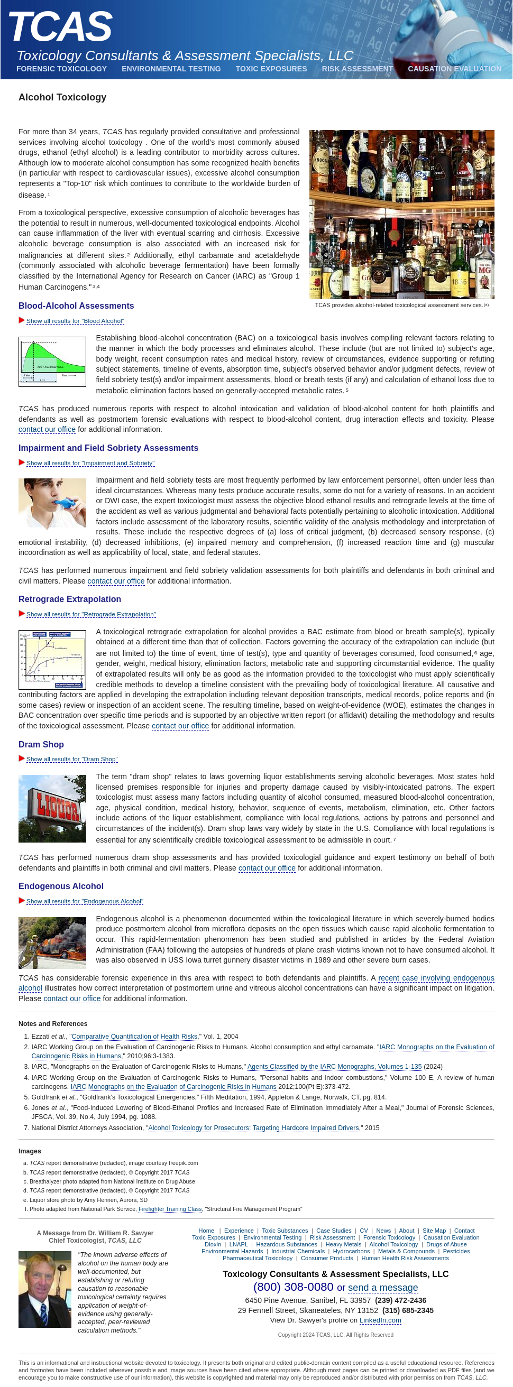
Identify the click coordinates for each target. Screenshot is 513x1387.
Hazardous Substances (286, 1244)
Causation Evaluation (454, 68)
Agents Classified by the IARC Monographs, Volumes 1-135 (335, 1066)
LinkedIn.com (380, 1320)
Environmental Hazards (232, 1251)
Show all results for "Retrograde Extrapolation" (91, 614)
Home (206, 1230)
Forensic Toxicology (61, 68)
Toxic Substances (285, 1230)
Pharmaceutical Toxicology (258, 1258)
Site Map (434, 1230)
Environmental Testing (171, 68)
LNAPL (239, 1244)
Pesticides (456, 1251)
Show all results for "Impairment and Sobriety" (90, 462)
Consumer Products (327, 1258)
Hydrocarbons (351, 1251)
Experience (239, 1230)
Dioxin (213, 1244)
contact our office (47, 429)
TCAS (58, 26)
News (384, 1230)
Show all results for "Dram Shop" (72, 758)
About (406, 1230)
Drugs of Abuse (446, 1244)
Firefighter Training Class (170, 1209)
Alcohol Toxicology (394, 1244)
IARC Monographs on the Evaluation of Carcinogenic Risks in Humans (174, 1086)
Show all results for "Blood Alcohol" (75, 320)
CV (364, 1230)
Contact (464, 1230)
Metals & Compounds (406, 1251)
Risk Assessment (357, 68)
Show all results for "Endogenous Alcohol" (84, 901)
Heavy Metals (344, 1244)
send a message (383, 1287)
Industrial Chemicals (298, 1251)
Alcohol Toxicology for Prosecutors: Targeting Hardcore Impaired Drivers (253, 1128)
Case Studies (334, 1230)
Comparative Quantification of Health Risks (135, 1036)
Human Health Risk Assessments (406, 1258)
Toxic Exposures (271, 68)
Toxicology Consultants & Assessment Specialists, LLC (185, 55)
